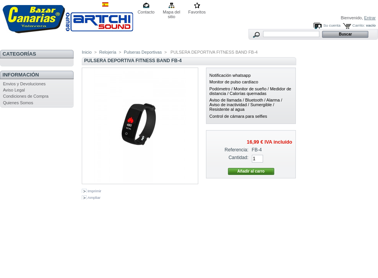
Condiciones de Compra (26, 96)
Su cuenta (331, 25)
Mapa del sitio (171, 12)
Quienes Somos (18, 102)
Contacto (146, 12)
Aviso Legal (14, 90)
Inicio (87, 52)
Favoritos (197, 12)
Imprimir (94, 191)
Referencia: (236, 150)
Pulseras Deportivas (143, 52)
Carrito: (359, 25)
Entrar (370, 17)
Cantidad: (238, 157)
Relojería (107, 52)
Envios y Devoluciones (24, 83)
